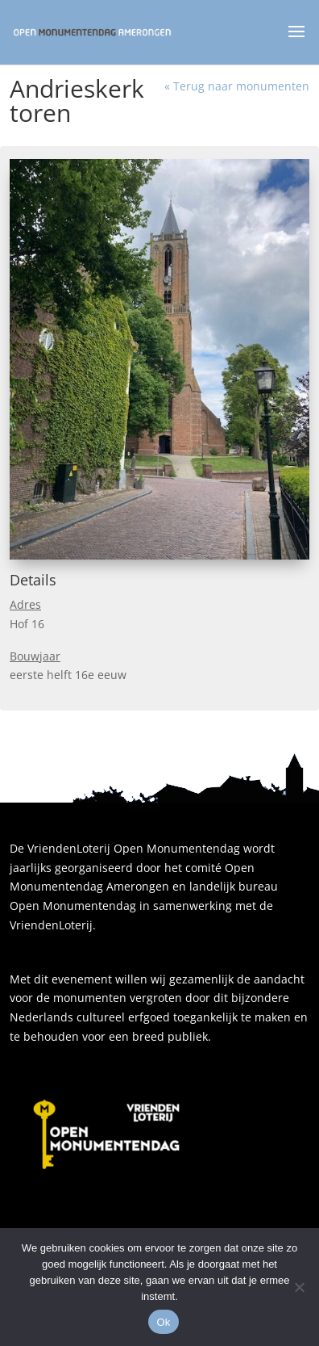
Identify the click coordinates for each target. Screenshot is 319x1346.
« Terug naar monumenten (236, 86)
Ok (163, 1322)
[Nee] (299, 1287)
